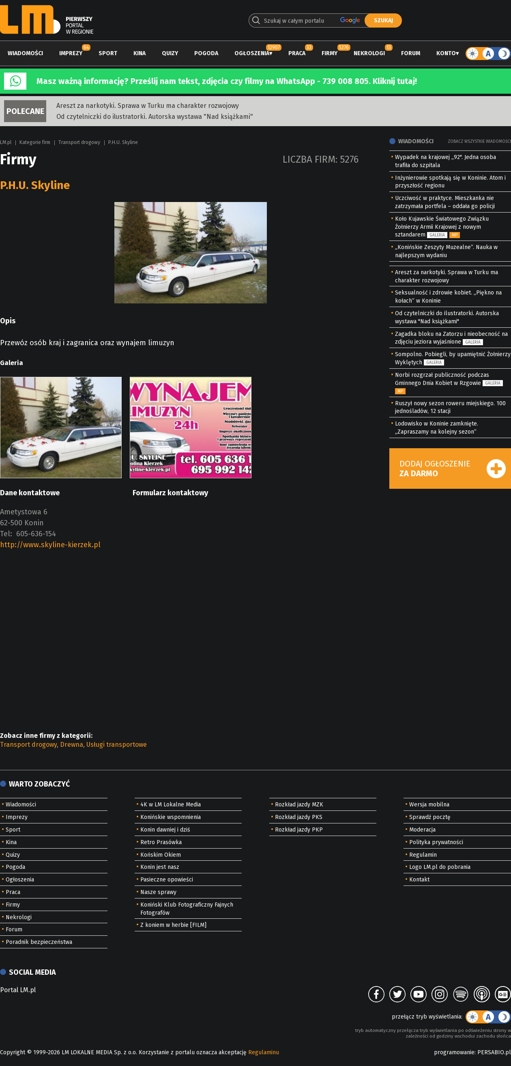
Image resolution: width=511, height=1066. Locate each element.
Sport (108, 53)
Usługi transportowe (116, 744)
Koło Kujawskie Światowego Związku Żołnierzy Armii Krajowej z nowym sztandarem (442, 227)
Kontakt (419, 879)
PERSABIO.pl (494, 1052)
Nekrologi (369, 53)
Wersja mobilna (429, 804)
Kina (139, 53)
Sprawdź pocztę (430, 817)
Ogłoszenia (251, 53)
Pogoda (206, 53)
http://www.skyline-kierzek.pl (50, 544)
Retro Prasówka (161, 842)
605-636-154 (36, 533)
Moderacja (422, 829)
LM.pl (5, 142)
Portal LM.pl (18, 990)
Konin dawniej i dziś (165, 829)
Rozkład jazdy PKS (298, 817)
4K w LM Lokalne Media (170, 804)
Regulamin (423, 854)
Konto (446, 53)
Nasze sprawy (158, 892)
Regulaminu (263, 1052)
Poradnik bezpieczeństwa (39, 942)
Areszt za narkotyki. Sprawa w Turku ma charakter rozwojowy (147, 106)
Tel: (6, 533)
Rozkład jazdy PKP (299, 829)
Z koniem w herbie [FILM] (173, 925)
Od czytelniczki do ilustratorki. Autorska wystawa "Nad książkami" (154, 116)
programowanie (454, 1052)
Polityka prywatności (436, 842)
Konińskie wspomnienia (170, 817)
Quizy (170, 53)
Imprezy (70, 53)
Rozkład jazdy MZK (299, 804)
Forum (410, 53)
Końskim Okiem (160, 854)
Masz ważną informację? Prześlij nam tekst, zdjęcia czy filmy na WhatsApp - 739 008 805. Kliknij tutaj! (226, 81)
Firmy (329, 53)
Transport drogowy (79, 142)
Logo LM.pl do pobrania (439, 867)
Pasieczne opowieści (166, 879)
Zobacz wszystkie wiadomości (479, 141)
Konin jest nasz (159, 867)
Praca (296, 53)
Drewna (71, 744)
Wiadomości (25, 53)
